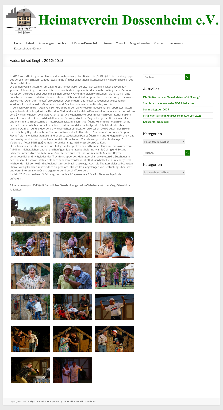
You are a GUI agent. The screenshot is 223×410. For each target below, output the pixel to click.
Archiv (62, 43)
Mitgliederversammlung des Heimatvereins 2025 (172, 115)
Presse (107, 43)
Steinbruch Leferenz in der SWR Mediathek (168, 103)
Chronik (121, 43)
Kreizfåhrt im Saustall (156, 121)
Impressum (176, 43)
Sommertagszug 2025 (156, 109)
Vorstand (159, 43)
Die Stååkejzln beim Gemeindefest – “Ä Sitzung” (171, 97)
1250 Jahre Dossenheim (84, 43)
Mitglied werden (140, 43)
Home (17, 43)
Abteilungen (46, 43)
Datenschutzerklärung (27, 48)
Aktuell (30, 43)
